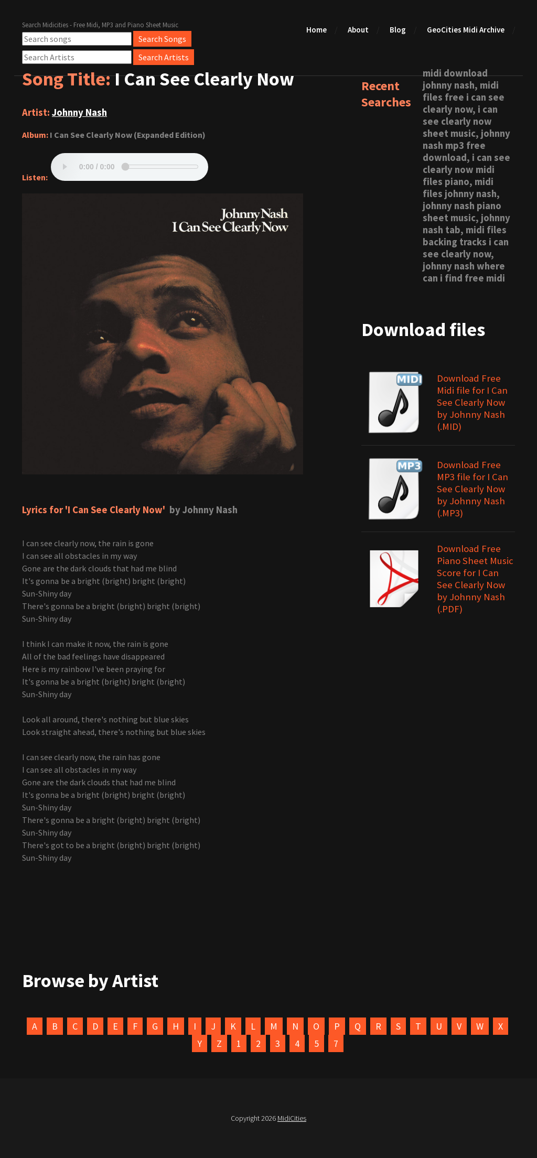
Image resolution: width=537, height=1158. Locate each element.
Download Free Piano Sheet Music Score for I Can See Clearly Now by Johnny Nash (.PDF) (475, 579)
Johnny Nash (79, 112)
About (358, 30)
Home (316, 30)
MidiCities (291, 1118)
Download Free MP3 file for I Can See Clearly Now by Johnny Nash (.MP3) (472, 489)
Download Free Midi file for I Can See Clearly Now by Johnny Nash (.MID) (472, 402)
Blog (398, 30)
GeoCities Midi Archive (465, 30)
